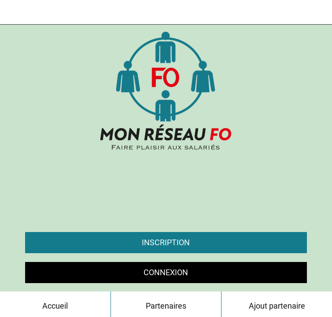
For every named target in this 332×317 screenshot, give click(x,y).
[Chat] (296, 12)
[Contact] (319, 12)
